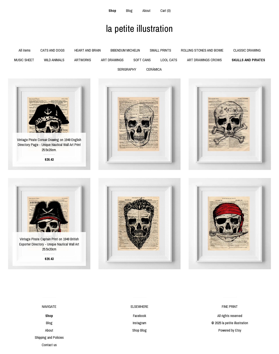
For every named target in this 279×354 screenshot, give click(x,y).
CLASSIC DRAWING (247, 50)
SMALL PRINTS (160, 50)
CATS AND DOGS (52, 50)
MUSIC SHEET (24, 59)
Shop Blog (139, 330)
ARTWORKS (82, 59)
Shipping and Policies (49, 337)
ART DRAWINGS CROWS (204, 59)
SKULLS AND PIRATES (248, 59)
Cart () (165, 10)
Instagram (139, 322)
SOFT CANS (142, 59)
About (146, 10)
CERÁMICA (154, 69)
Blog (129, 10)
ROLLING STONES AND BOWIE (202, 50)
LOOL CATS (169, 59)
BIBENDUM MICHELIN (125, 50)
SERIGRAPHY (127, 69)
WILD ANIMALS (54, 59)
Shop (112, 10)
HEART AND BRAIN (87, 50)
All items (25, 50)
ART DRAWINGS (112, 59)
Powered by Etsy (229, 330)
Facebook (139, 315)
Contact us (49, 344)
